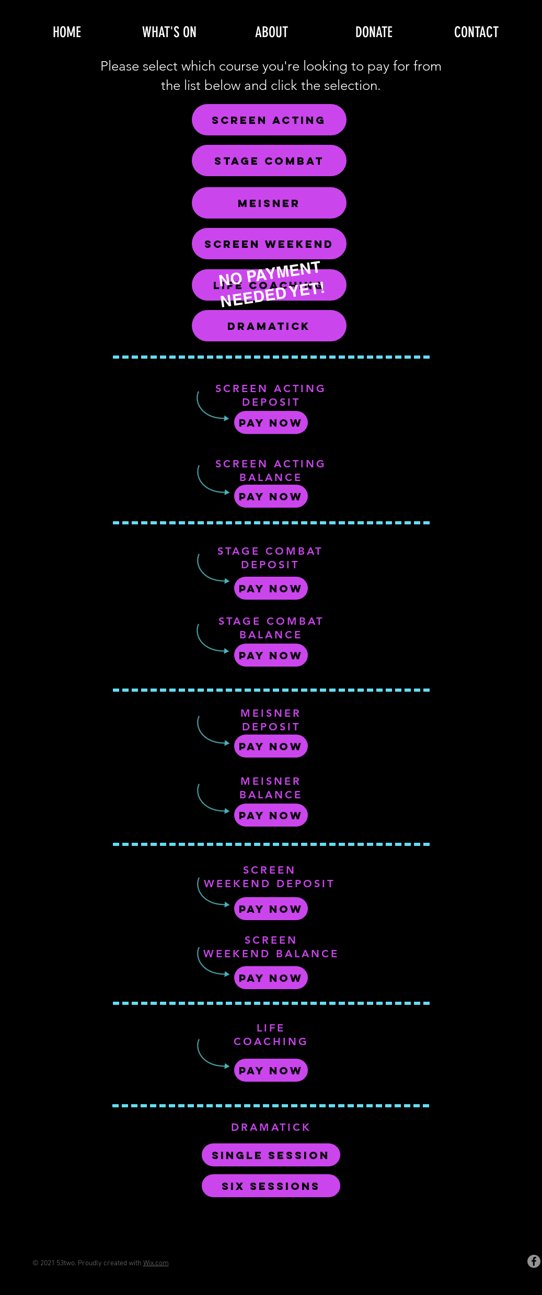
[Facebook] (533, 1261)
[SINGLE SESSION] (271, 1154)
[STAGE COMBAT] (269, 160)
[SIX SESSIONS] (271, 1185)
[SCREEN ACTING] (269, 119)
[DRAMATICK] (269, 325)
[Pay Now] (271, 422)
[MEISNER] (269, 203)
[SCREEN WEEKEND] (269, 243)
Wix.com (156, 1263)
